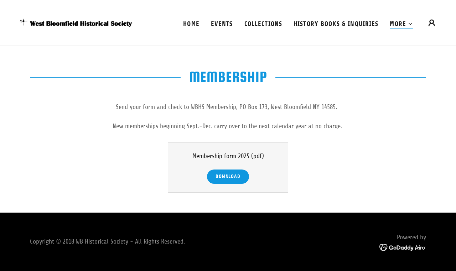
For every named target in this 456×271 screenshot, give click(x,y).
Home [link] (191, 23)
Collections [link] (263, 23)
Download (228, 176)
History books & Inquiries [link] (336, 23)
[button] (401, 24)
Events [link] (222, 23)
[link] (76, 22)
